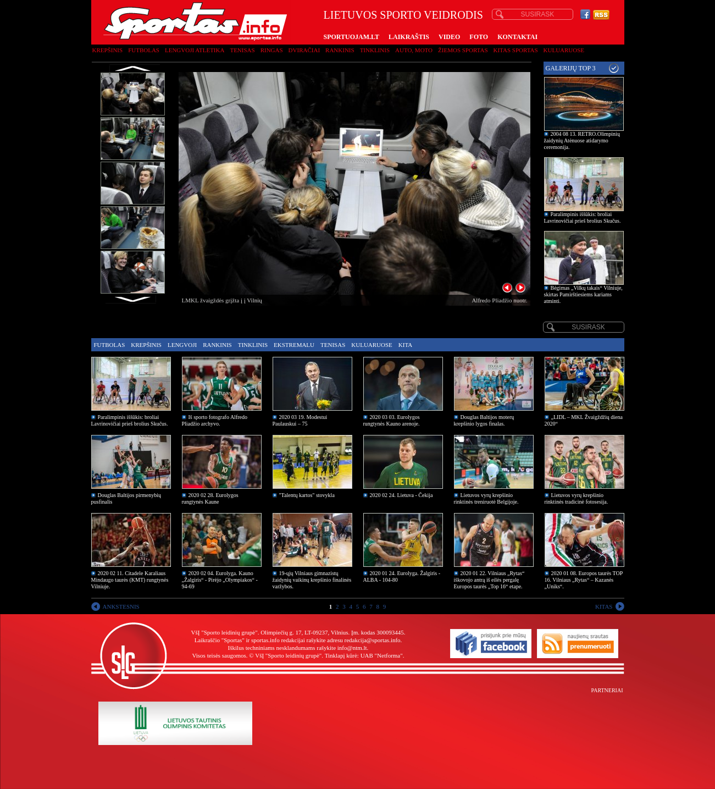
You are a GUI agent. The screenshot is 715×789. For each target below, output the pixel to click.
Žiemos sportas (462, 50)
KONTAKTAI (517, 37)
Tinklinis (375, 50)
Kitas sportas (516, 50)
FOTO (478, 37)
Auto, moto (414, 50)
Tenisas (242, 50)
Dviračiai (304, 50)
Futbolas (143, 50)
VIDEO (449, 37)
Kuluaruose (564, 50)
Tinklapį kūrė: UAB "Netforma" (364, 655)
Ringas (271, 50)
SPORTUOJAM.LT (351, 37)
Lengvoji (182, 344)
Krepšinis (107, 50)
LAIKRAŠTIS (409, 37)
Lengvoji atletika (194, 50)
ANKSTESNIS (121, 606)
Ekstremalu (294, 344)
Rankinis (339, 50)
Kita (405, 344)
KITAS (604, 606)
